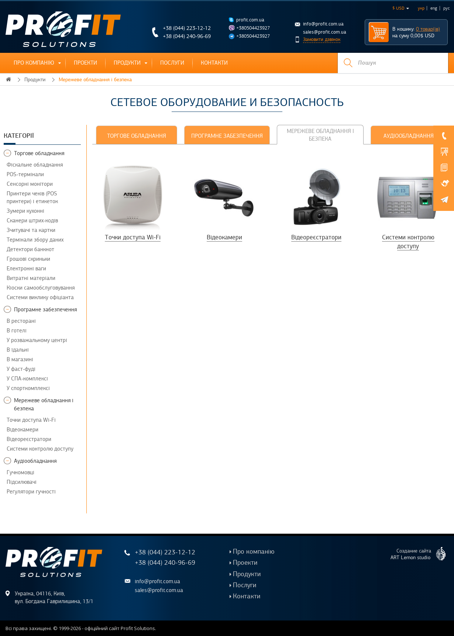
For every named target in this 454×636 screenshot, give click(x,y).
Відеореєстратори (29, 439)
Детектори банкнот (30, 249)
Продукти (127, 62)
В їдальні (18, 349)
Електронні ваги (26, 268)
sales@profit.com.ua (324, 32)
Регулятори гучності (31, 491)
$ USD (400, 8)
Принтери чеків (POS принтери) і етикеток (32, 197)
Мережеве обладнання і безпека (95, 79)
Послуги (172, 62)
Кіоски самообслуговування (41, 287)
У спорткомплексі (28, 388)
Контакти (214, 62)
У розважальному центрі (37, 340)
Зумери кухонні (25, 211)
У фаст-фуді (21, 369)
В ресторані (21, 321)
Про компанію (34, 62)
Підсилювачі (22, 482)
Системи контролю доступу (40, 448)
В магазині (20, 359)
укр (421, 8)
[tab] (136, 135)
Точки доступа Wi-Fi (31, 420)
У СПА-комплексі (27, 378)
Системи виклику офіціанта (40, 297)
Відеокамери (22, 429)
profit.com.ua (250, 20)
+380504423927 (253, 28)
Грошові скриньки (28, 259)
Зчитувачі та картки (31, 230)
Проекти (85, 62)
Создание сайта (421, 553)
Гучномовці (20, 472)
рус (446, 8)
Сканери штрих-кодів (32, 220)
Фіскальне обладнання (35, 164)
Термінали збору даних (35, 239)
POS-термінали (25, 174)
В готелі (17, 330)
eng (433, 8)
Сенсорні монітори (30, 184)
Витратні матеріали (31, 278)
